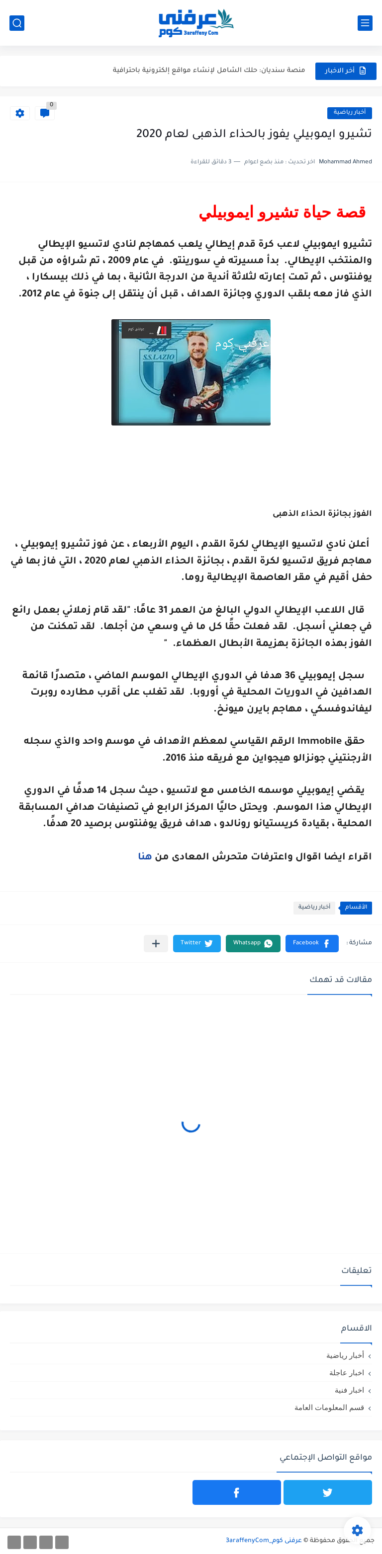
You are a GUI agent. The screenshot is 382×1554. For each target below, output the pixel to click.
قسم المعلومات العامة (329, 1407)
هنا (145, 857)
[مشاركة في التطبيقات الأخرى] (156, 943)
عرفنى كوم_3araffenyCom (264, 1541)
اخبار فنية (349, 1390)
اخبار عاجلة (346, 1372)
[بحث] (16, 23)
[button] (312, 943)
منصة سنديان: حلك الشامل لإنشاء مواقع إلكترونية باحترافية (209, 70)
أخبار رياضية (350, 113)
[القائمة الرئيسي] (365, 23)
